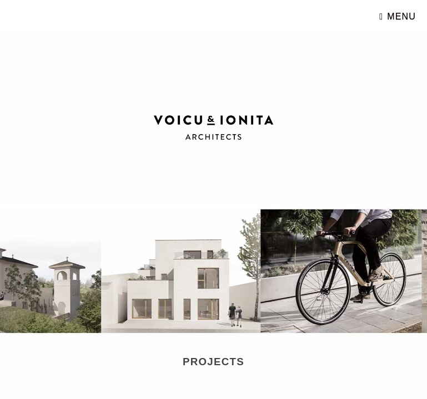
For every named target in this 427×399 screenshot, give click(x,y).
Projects (221, 360)
